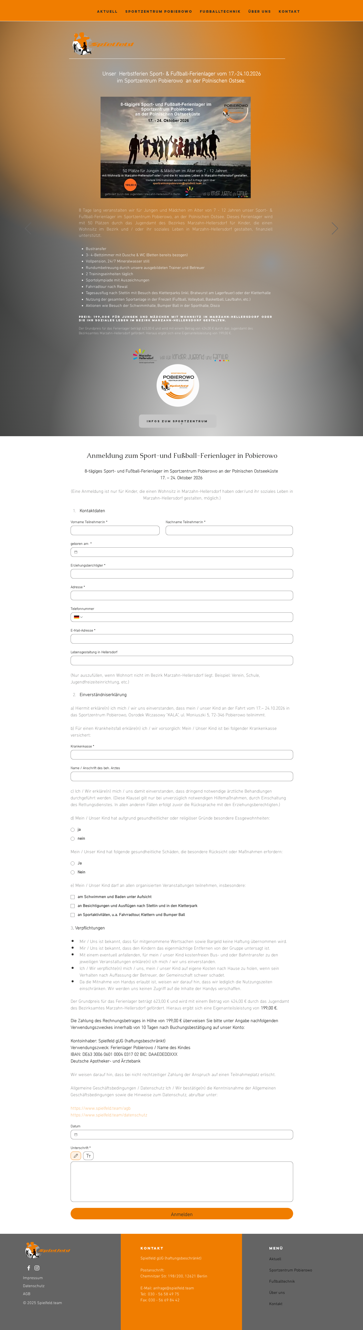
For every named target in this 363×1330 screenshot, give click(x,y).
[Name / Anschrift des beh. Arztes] (180, 776)
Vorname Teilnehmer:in (89, 521)
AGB (26, 1294)
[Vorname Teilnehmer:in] (114, 530)
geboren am (81, 543)
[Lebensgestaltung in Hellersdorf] (180, 660)
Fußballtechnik (281, 1281)
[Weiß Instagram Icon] (37, 1268)
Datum (75, 1126)
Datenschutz (33, 1286)
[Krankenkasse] (180, 754)
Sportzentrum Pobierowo (281, 1270)
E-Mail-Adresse (83, 630)
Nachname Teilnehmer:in (185, 521)
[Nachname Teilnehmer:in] (228, 530)
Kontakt (275, 1304)
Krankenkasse (82, 746)
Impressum (33, 1278)
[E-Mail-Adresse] (180, 638)
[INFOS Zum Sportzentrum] (178, 421)
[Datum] (76, 1135)
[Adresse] (180, 595)
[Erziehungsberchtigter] (180, 573)
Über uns (277, 1292)
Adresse (78, 586)
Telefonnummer (82, 608)
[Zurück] (28, 228)
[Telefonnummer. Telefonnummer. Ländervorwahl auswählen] (78, 617)
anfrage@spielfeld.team (173, 1288)
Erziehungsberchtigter (88, 565)
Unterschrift (81, 1147)
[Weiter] (335, 228)
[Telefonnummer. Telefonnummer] (186, 617)
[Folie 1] (181, 423)
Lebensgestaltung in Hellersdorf (94, 652)
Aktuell (275, 1259)
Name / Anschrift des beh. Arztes (95, 767)
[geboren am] (76, 552)
